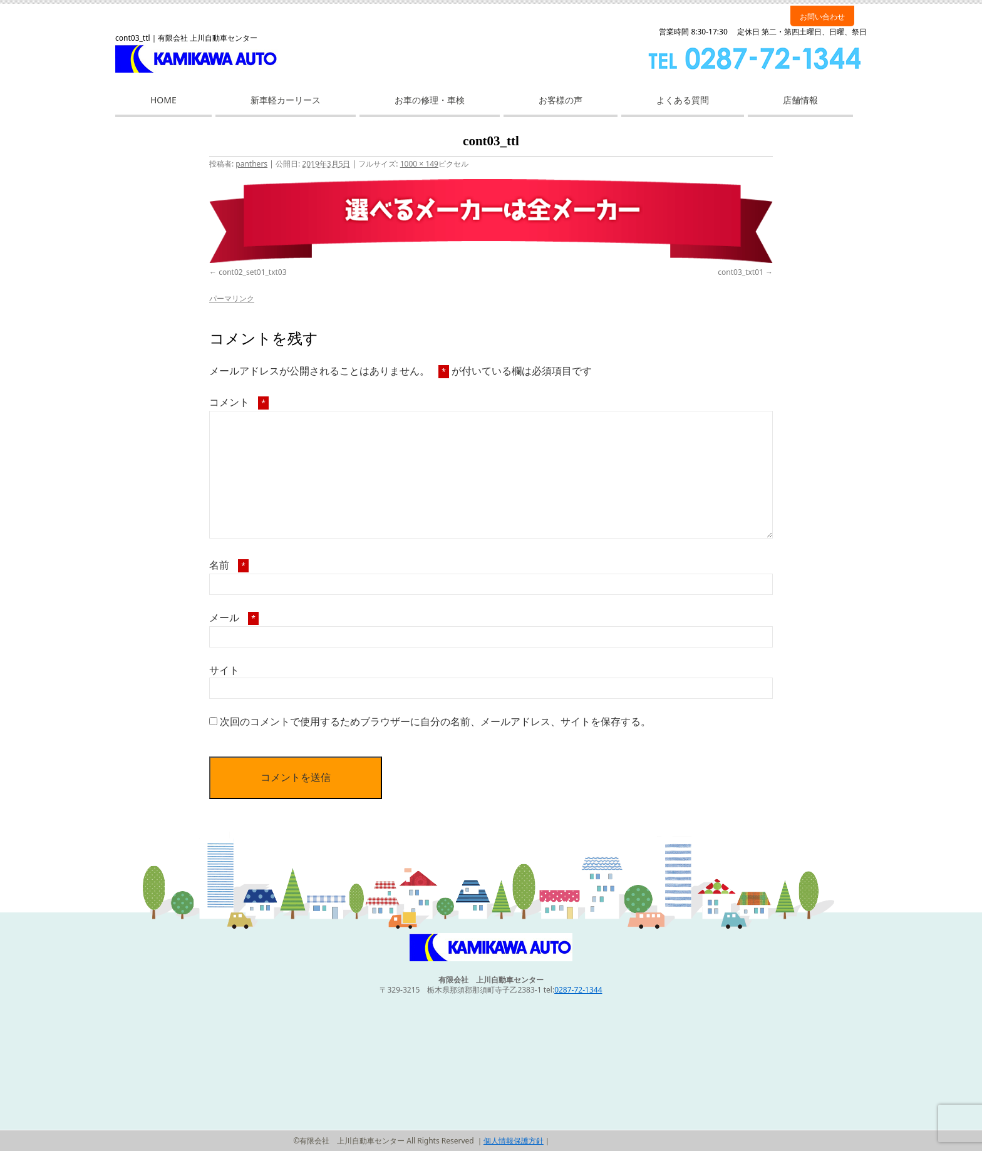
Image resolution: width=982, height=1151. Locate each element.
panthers (251, 163)
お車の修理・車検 (430, 100)
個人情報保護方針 (513, 1140)
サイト (224, 670)
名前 (229, 565)
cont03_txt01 (740, 272)
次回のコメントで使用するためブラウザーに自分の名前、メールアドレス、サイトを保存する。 (435, 721)
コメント (239, 402)
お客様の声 (560, 100)
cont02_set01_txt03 (252, 272)
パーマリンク (231, 298)
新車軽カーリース (286, 100)
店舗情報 (800, 100)
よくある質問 (682, 100)
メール (234, 617)
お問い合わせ (822, 16)
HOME (163, 100)
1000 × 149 (419, 163)
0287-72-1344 (578, 989)
